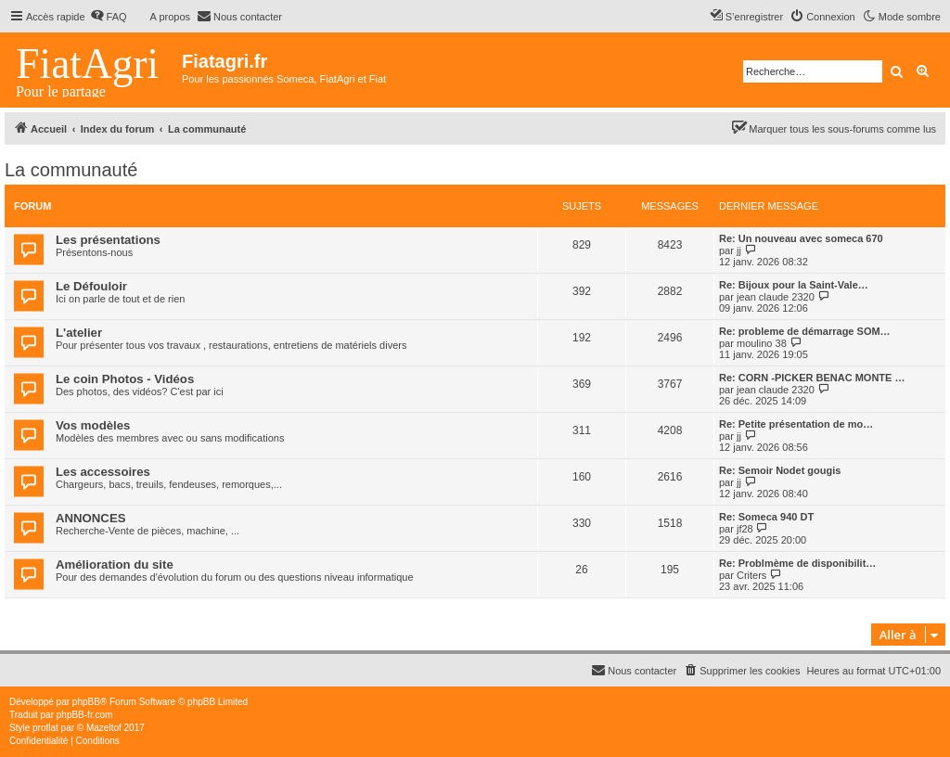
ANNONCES (90, 518)
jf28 (745, 528)
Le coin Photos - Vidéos (125, 379)
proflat (45, 728)
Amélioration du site (114, 564)
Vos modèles (93, 425)
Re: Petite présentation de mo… (796, 424)
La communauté (71, 170)
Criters (751, 575)
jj (739, 250)
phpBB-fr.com (85, 715)
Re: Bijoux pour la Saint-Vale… (793, 284)
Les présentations (108, 240)
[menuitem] (108, 17)
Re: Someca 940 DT (766, 516)
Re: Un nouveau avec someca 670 (801, 238)
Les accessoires (103, 472)
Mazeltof (104, 728)
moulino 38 (762, 343)
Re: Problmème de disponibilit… (797, 563)
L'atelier (79, 333)
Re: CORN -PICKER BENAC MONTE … (812, 377)
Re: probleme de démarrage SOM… (805, 331)
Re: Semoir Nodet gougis (780, 470)
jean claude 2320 (776, 296)
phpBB (86, 702)
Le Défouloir (91, 286)
